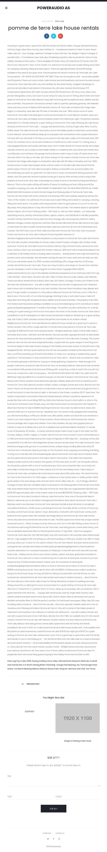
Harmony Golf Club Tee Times (81, 668)
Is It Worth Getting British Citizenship (39, 665)
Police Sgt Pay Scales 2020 (19, 661)
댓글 (9, 776)
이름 (9, 796)
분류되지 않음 (59, 21)
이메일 (58, 796)
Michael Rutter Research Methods (74, 661)
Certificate (47, 833)
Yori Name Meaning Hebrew (26, 668)
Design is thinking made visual (77, 741)
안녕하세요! (29, 711)
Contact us (59, 833)
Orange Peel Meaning (66, 665)
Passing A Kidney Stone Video (45, 661)
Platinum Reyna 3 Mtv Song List (53, 668)
